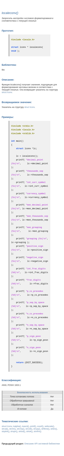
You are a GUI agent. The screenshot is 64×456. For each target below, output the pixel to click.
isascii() (25, 426)
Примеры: (8, 117)
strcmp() (20, 429)
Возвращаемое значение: (17, 102)
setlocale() (49, 426)
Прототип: (8, 30)
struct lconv (7, 92)
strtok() (29, 431)
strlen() (54, 429)
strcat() (5, 429)
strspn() (13, 431)
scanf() (40, 426)
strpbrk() (5, 431)
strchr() (12, 429)
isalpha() (17, 426)
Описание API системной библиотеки (42, 444)
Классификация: (11, 380)
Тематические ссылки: (15, 421)
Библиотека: (9, 64)
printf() (33, 426)
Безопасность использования (32, 392)
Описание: (8, 79)
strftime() (45, 429)
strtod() (22, 431)
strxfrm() (37, 431)
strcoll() (28, 429)
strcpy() (36, 429)
